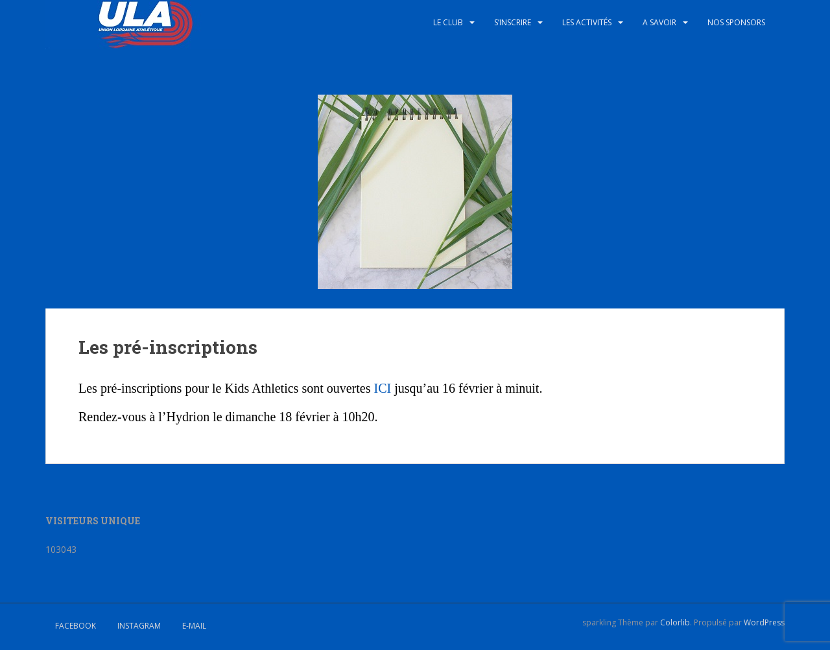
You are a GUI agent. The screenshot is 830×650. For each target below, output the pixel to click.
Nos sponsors (736, 22)
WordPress (764, 622)
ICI (382, 388)
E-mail (194, 625)
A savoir (659, 22)
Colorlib (675, 622)
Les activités (586, 22)
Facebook (75, 625)
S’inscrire (512, 22)
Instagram (139, 625)
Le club (448, 22)
